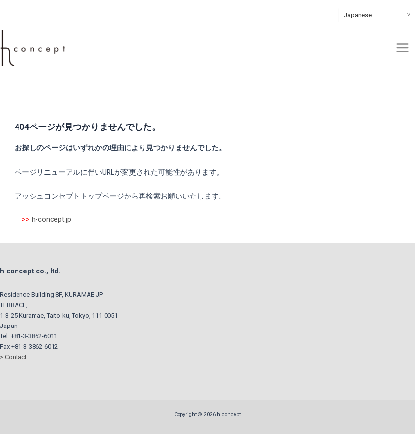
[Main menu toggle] (402, 47)
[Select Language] (377, 15)
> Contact (13, 357)
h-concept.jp (51, 219)
